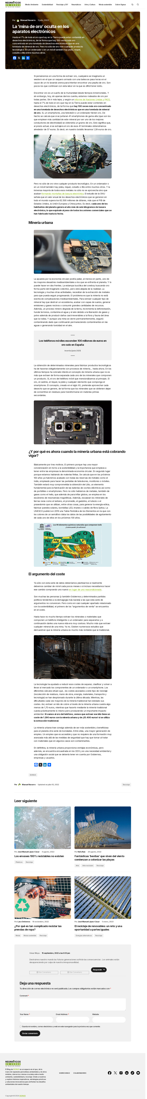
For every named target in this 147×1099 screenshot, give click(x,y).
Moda (18, 936)
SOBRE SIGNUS (64, 1072)
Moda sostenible (30, 936)
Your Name (25, 1014)
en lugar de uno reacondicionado (85, 589)
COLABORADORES (79, 1072)
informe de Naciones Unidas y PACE (92, 99)
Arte (77, 866)
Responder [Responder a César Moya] (97, 970)
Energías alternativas (84, 936)
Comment (24, 996)
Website (95, 1014)
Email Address (62, 1014)
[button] (132, 4)
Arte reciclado (87, 866)
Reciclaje (126, 784)
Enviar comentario (30, 1033)
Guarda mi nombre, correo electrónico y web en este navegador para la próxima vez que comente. (61, 1027)
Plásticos (19, 862)
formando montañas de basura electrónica (62, 193)
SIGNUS (33, 775)
